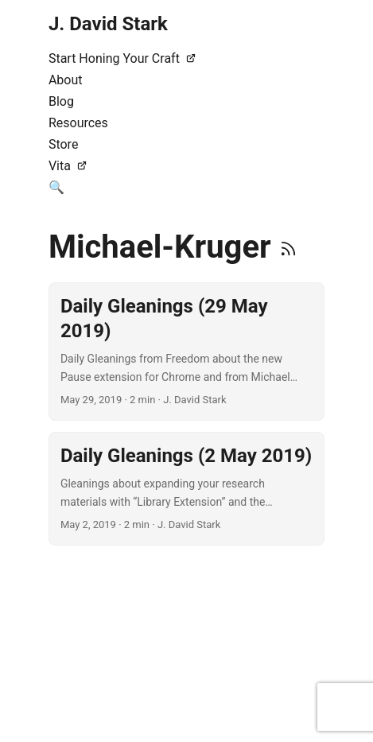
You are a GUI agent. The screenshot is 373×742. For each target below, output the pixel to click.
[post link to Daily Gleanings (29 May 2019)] (186, 351)
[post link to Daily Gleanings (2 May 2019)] (186, 489)
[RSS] (288, 247)
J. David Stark (108, 24)
